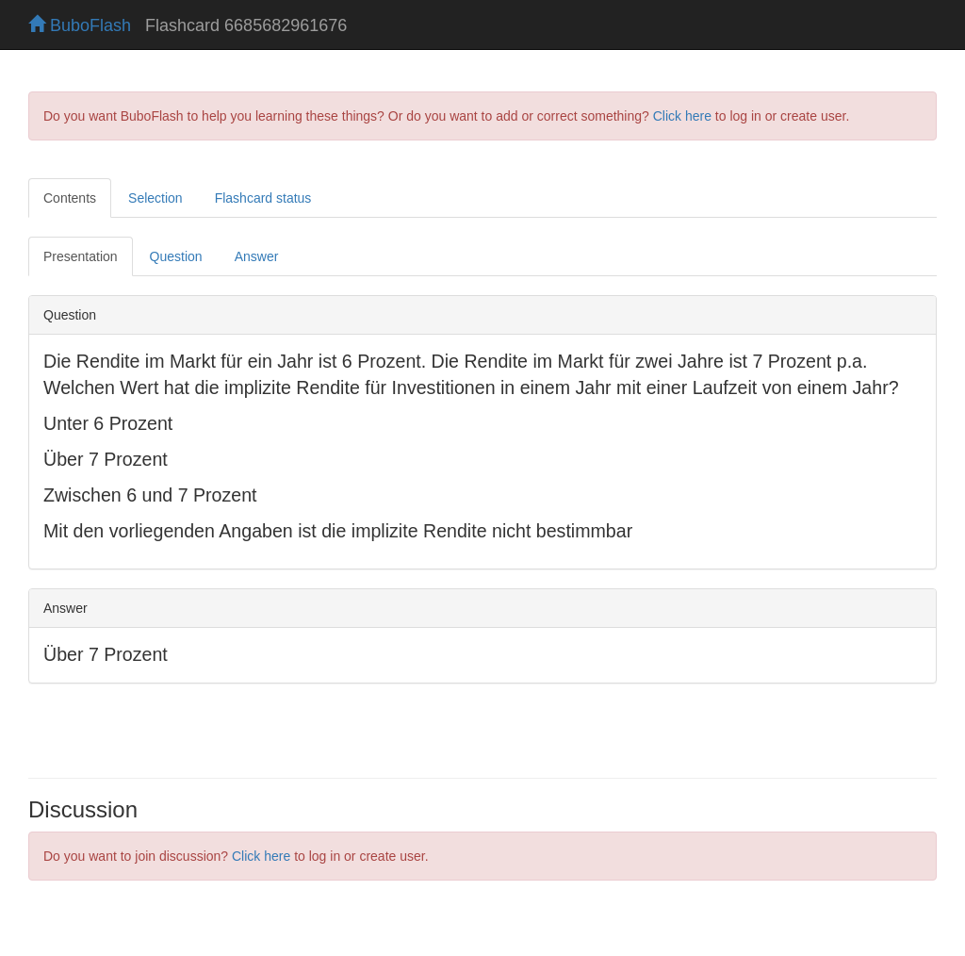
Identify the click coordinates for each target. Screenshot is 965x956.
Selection (155, 198)
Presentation (80, 256)
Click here (682, 116)
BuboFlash (79, 25)
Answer (257, 256)
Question (176, 256)
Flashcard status (263, 198)
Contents (69, 198)
